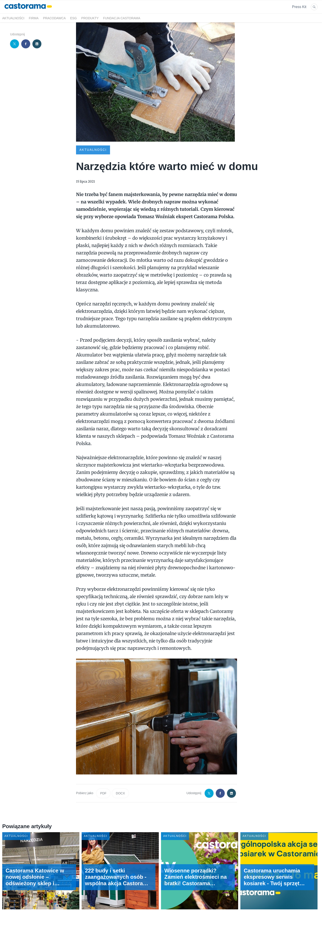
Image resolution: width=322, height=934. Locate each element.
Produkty (90, 18)
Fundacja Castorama (121, 18)
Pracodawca (54, 18)
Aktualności (13, 18)
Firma (34, 18)
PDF (103, 793)
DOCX (120, 793)
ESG (73, 18)
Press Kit (299, 7)
